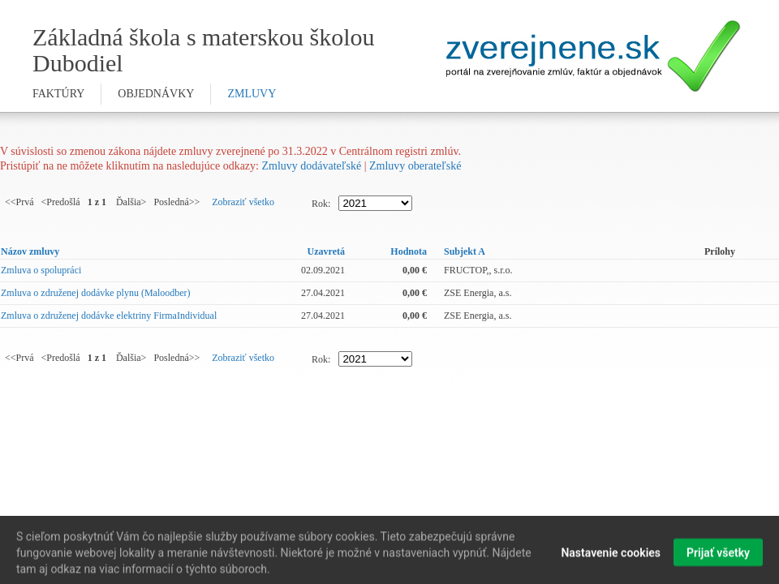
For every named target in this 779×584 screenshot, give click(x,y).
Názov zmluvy (30, 251)
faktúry (58, 94)
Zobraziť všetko (243, 202)
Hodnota (408, 251)
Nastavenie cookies (611, 556)
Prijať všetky (718, 556)
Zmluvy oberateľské (415, 166)
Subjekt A (464, 251)
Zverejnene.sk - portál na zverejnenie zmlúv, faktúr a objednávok (593, 56)
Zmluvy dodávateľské (311, 166)
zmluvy (251, 94)
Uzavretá (326, 251)
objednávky (156, 94)
